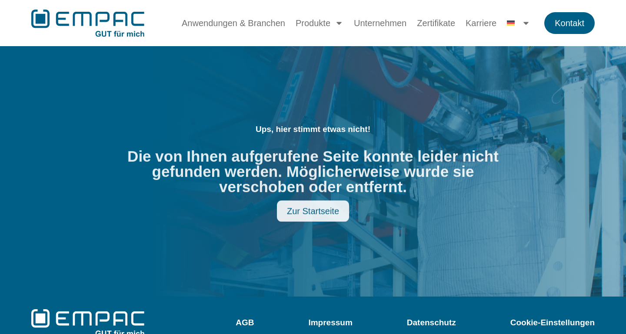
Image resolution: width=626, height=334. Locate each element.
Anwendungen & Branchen (233, 23)
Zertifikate (436, 23)
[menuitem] (519, 23)
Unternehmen (380, 23)
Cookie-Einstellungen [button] (552, 322)
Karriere (481, 23)
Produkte (319, 23)
